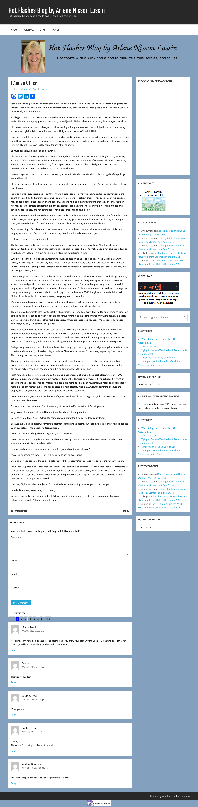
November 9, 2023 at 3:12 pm (35, 767)
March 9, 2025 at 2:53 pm (33, 699)
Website (15, 587)
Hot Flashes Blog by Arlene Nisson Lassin (56, 10)
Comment (17, 537)
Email (14, 574)
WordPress (167, 796)
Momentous (183, 796)
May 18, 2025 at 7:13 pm (33, 630)
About (14, 29)
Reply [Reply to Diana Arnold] (13, 649)
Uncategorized (20, 510)
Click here (143, 404)
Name (14, 560)
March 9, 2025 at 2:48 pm (33, 731)
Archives (29, 29)
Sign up (55, 29)
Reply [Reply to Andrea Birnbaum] (13, 783)
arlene (44, 88)
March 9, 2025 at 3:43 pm (33, 666)
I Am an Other (148, 346)
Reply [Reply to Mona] (13, 682)
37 (128, 510)
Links (42, 29)
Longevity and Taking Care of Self (158, 357)
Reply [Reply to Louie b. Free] (13, 714)
